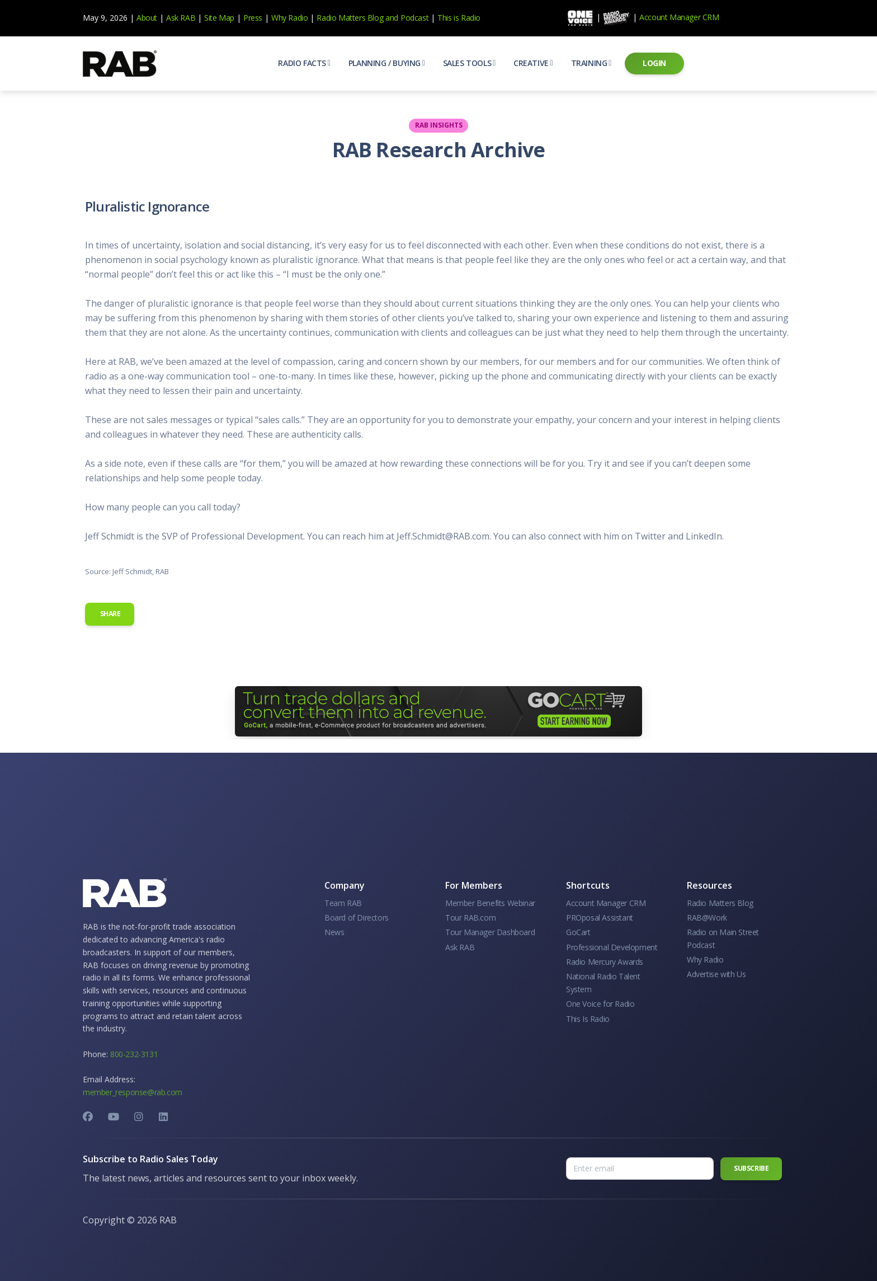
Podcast (414, 17)
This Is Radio (588, 1018)
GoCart (578, 932)
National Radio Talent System (603, 982)
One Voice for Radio (600, 1003)
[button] (304, 63)
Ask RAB (180, 17)
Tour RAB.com (470, 917)
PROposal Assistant (599, 917)
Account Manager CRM (679, 17)
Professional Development (611, 947)
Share (109, 613)
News (334, 932)
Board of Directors (356, 917)
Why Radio (289, 17)
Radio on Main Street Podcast (723, 938)
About (146, 17)
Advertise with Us (716, 974)
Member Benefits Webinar (490, 903)
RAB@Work (707, 917)
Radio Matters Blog (350, 17)
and (391, 17)
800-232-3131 (134, 1054)
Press (252, 17)
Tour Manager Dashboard (490, 932)
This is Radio (458, 17)
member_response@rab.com (132, 1092)
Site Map (219, 17)
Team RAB (343, 903)
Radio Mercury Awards (604, 961)
